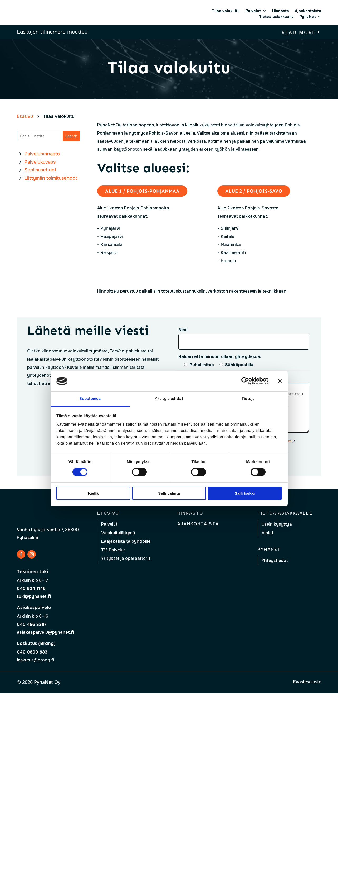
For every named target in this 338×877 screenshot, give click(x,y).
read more (299, 32)
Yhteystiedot (275, 560)
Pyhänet (269, 549)
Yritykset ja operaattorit (125, 558)
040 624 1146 (31, 588)
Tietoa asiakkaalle (276, 16)
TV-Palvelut (113, 550)
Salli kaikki (245, 493)
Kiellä (93, 493)
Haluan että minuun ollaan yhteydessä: (219, 356)
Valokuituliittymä (118, 533)
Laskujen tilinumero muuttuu (52, 31)
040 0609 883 (32, 652)
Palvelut (253, 11)
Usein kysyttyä (277, 524)
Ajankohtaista (308, 11)
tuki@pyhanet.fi (34, 596)
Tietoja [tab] (248, 398)
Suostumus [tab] (90, 398)
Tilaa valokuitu (226, 11)
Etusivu (108, 513)
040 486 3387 (32, 624)
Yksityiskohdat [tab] (169, 398)
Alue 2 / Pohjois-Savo (253, 191)
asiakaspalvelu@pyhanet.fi (45, 632)
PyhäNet (308, 16)
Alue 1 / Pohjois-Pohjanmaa (142, 191)
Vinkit (267, 533)
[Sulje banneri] (280, 381)
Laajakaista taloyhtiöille (125, 541)
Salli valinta (169, 493)
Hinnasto (280, 11)
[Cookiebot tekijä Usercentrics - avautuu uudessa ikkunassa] (245, 381)
